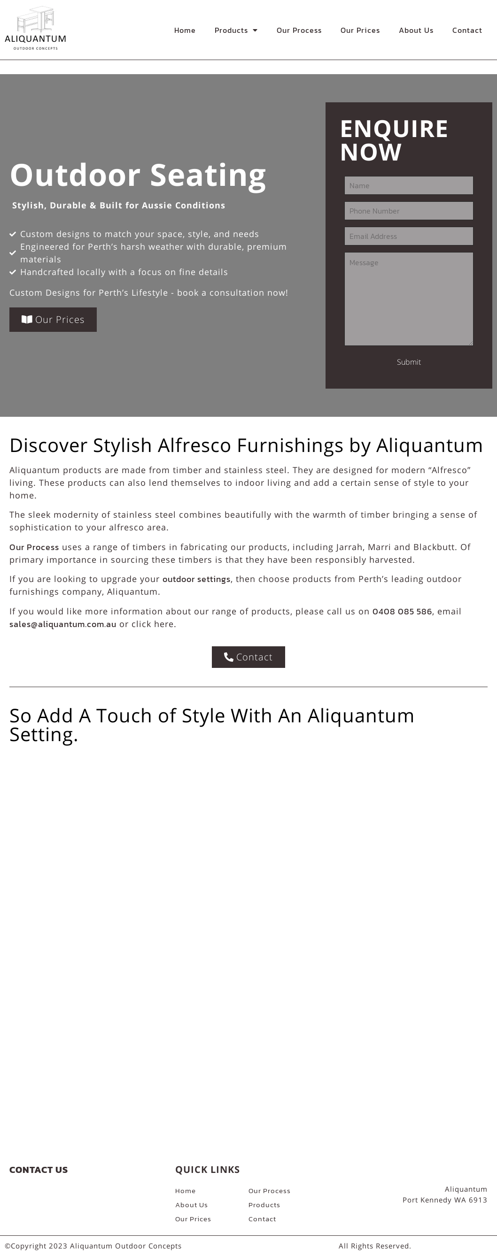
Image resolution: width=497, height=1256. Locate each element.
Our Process (299, 30)
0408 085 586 (402, 611)
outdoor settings (197, 579)
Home (185, 30)
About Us (416, 30)
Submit (409, 362)
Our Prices (360, 30)
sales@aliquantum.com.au (62, 624)
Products (236, 30)
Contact (467, 30)
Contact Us (38, 1170)
